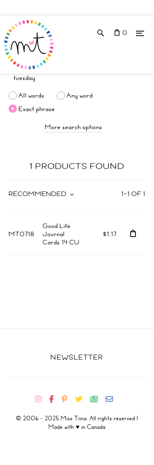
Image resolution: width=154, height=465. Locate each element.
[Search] (77, 78)
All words (31, 95)
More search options (73, 127)
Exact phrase (36, 109)
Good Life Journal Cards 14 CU (61, 234)
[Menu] (140, 33)
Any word (80, 95)
